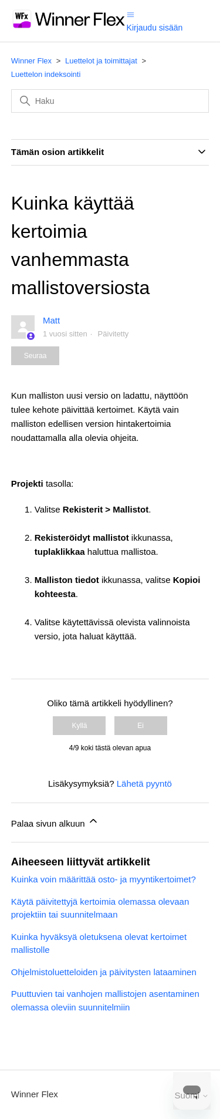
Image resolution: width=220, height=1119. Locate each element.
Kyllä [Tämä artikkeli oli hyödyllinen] (79, 726)
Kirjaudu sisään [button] (155, 27)
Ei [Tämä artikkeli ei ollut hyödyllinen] (140, 726)
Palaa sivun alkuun (55, 821)
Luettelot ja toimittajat (101, 60)
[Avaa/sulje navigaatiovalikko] (130, 14)
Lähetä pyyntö (144, 783)
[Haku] (110, 101)
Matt (51, 320)
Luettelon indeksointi (46, 74)
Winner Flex (31, 60)
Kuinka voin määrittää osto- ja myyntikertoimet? (103, 879)
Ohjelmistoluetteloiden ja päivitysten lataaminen (104, 972)
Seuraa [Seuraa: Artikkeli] (35, 356)
